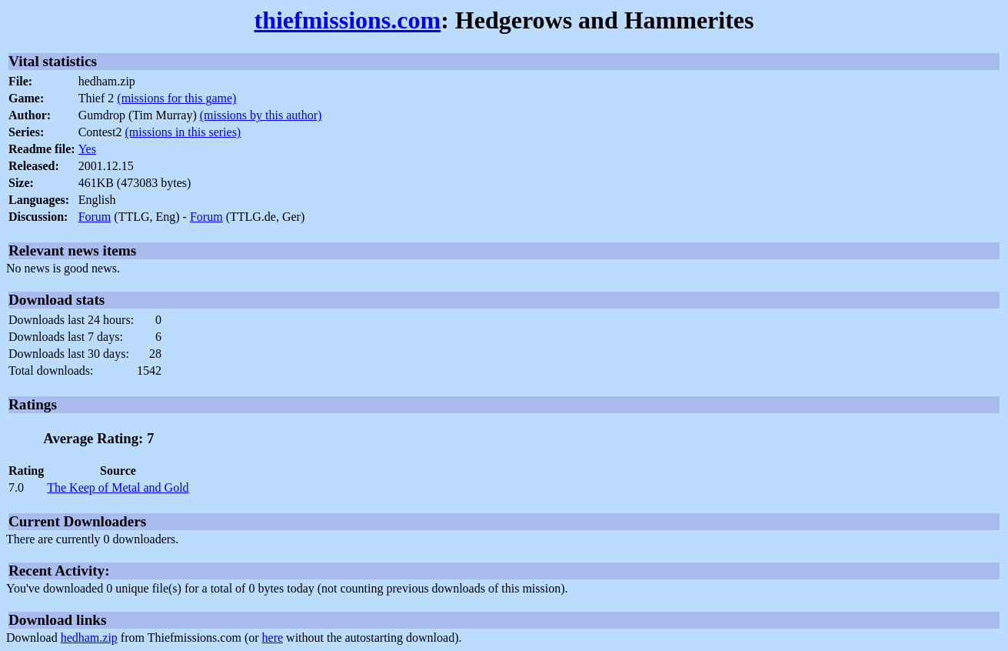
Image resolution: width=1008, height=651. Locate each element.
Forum (94, 216)
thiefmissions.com (347, 20)
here (273, 637)
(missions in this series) (183, 132)
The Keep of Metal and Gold (117, 487)
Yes (87, 148)
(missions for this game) (176, 98)
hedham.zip (89, 637)
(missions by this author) (261, 115)
